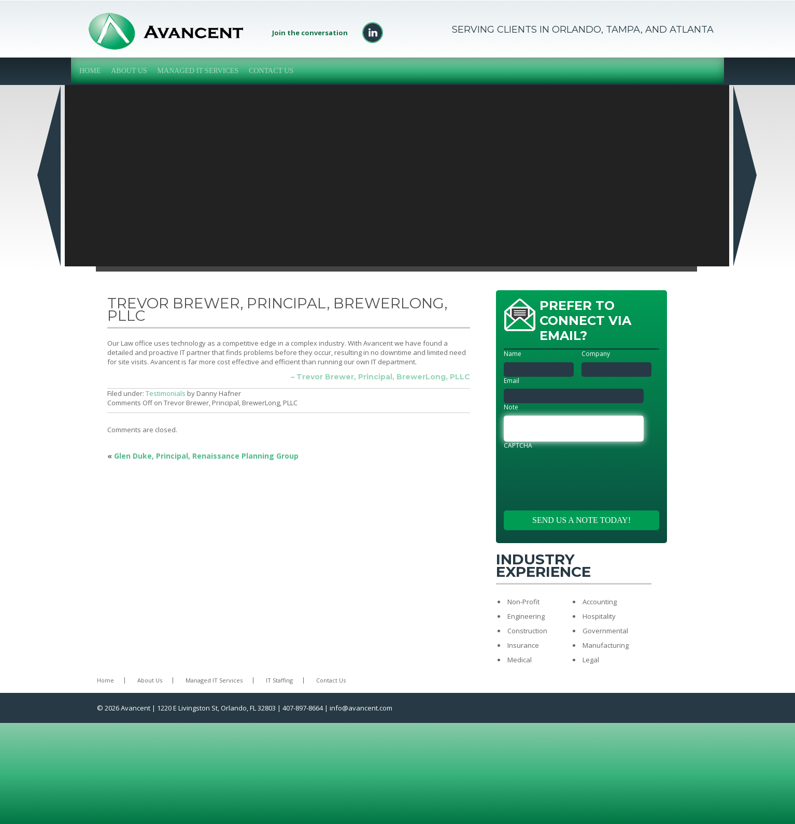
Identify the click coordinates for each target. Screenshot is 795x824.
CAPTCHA (518, 446)
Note (511, 407)
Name (512, 354)
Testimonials (166, 393)
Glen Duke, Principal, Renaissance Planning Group (206, 456)
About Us (129, 71)
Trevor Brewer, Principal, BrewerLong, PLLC (277, 309)
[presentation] (582, 473)
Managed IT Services (198, 71)
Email (511, 381)
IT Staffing (279, 680)
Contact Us (271, 71)
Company (595, 354)
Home (90, 71)
